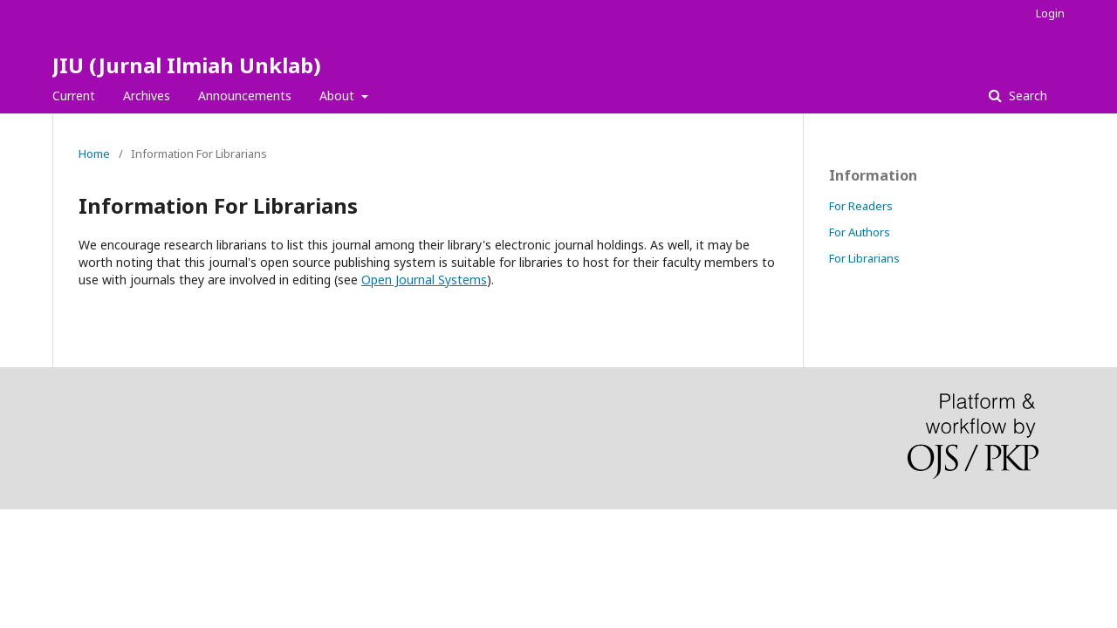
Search (1026, 95)
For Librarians (864, 258)
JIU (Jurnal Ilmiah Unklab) (186, 65)
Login (1050, 13)
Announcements (244, 95)
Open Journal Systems (424, 279)
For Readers (861, 206)
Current (73, 95)
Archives (146, 95)
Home (94, 153)
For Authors (859, 232)
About (338, 95)
